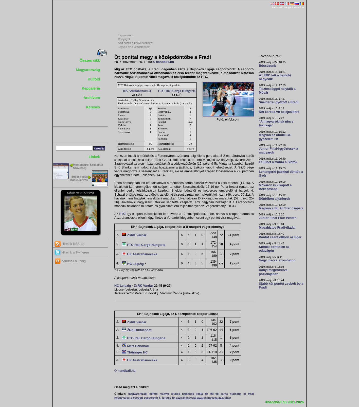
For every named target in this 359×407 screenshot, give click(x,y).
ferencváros (122, 397)
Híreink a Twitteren (72, 252)
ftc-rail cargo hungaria (225, 393)
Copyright (124, 39)
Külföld (94, 79)
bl (244, 393)
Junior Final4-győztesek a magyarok (278, 150)
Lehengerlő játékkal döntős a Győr (281, 173)
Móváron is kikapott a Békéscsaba (275, 187)
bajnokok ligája (192, 393)
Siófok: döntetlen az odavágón (274, 248)
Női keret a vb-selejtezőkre (279, 112)
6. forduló (165, 397)
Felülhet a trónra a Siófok (278, 162)
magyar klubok (170, 393)
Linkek (94, 157)
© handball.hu (163, 62)
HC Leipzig (135, 264)
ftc (206, 393)
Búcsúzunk (267, 65)
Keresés (93, 107)
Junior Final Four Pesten (277, 218)
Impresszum (125, 35)
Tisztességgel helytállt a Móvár (277, 90)
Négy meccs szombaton (277, 260)
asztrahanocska (207, 397)
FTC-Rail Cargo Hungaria (176, 91)
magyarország (137, 393)
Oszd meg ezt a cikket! (131, 387)
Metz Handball (138, 346)
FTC (122, 214)
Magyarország (88, 70)
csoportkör (151, 397)
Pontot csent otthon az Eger (280, 237)
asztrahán (224, 397)
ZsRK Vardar (137, 235)
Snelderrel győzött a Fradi (278, 102)
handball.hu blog (70, 261)
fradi (251, 393)
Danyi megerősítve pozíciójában (273, 272)
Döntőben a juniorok (274, 198)
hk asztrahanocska (184, 397)
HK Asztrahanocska (137, 91)
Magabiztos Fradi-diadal (277, 227)
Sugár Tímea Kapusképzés (79, 178)
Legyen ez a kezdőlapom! (134, 46)
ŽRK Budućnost (139, 330)
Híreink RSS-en (69, 244)
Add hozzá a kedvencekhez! (135, 42)
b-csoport (137, 397)
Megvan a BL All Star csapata (281, 208)
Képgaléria (91, 88)
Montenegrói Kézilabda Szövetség (88, 166)
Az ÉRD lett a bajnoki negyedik (275, 77)
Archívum (91, 98)
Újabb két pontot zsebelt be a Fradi (281, 285)
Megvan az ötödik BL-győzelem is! (275, 137)
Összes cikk (90, 60)
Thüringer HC (137, 352)
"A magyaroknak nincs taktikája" (276, 123)
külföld (153, 393)
